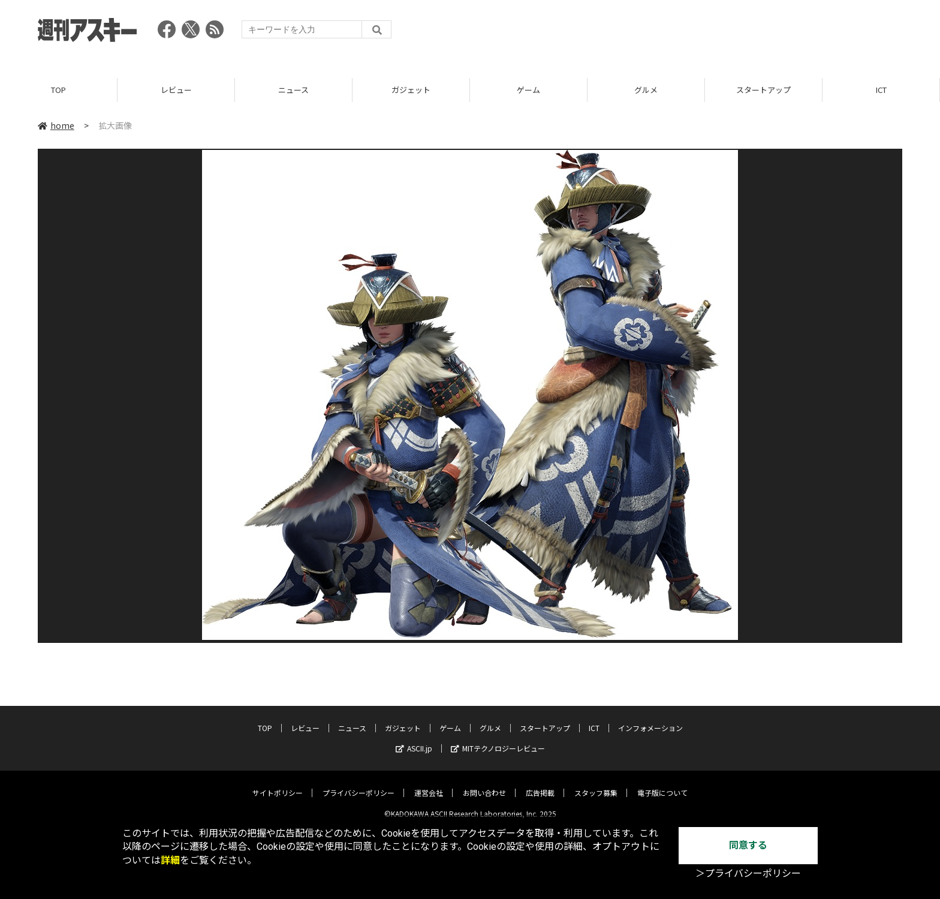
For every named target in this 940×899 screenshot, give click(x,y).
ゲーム (528, 89)
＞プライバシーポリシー (748, 873)
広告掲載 (540, 783)
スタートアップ (763, 89)
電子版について (662, 783)
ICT (881, 89)
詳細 (170, 860)
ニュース (293, 89)
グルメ (646, 89)
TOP (58, 89)
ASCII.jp (414, 739)
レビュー (176, 89)
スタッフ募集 (595, 783)
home (56, 125)
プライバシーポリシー (358, 783)
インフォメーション (650, 719)
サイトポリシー (277, 783)
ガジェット (410, 89)
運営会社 (428, 783)
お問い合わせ (484, 783)
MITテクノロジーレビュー (498, 739)
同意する (748, 845)
